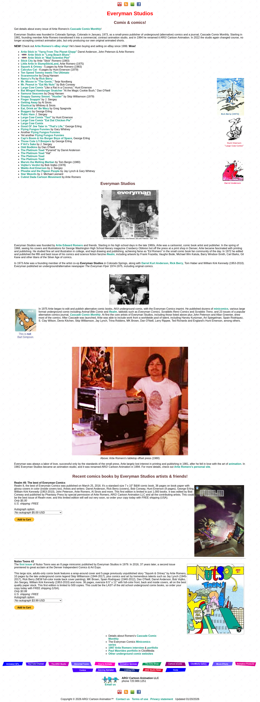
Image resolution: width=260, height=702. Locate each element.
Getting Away (29, 102)
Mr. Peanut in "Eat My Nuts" (38, 84)
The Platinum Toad (32, 150)
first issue (26, 564)
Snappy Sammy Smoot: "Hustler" (42, 96)
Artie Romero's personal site (192, 466)
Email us (110, 683)
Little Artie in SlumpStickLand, (40, 63)
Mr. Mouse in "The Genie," (37, 81)
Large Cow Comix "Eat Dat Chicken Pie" (46, 120)
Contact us (123, 699)
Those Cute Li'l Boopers (36, 141)
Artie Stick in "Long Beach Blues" (49, 54)
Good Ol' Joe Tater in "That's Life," (43, 126)
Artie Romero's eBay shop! (52, 46)
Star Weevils (29, 174)
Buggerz (26, 111)
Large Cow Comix (32, 87)
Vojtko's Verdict (30, 165)
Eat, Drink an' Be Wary (35, 108)
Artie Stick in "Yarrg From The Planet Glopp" (49, 51)
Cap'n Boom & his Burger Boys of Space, (47, 138)
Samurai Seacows (32, 93)
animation (235, 463)
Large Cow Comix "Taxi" (36, 117)
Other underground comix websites (130, 653)
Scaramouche (29, 75)
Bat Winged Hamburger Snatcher (42, 90)
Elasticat (26, 105)
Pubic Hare (28, 114)
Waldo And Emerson (34, 168)
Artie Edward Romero (69, 245)
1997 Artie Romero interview (126, 647)
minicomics (221, 308)
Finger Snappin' (31, 99)
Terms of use (140, 699)
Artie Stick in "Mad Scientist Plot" (49, 57)
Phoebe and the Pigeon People (40, 171)
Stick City (27, 60)
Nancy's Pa (28, 78)
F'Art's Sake (28, 144)
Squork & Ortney (31, 66)
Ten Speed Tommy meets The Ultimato (45, 72)
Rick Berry (45, 78)
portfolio (152, 647)
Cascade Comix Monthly (85, 29)
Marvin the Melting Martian (37, 162)
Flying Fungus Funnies (35, 129)
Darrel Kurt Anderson (154, 263)
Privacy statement (161, 699)
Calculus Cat (29, 69)
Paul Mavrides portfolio (123, 650)
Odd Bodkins (29, 147)
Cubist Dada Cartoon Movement (41, 177)
